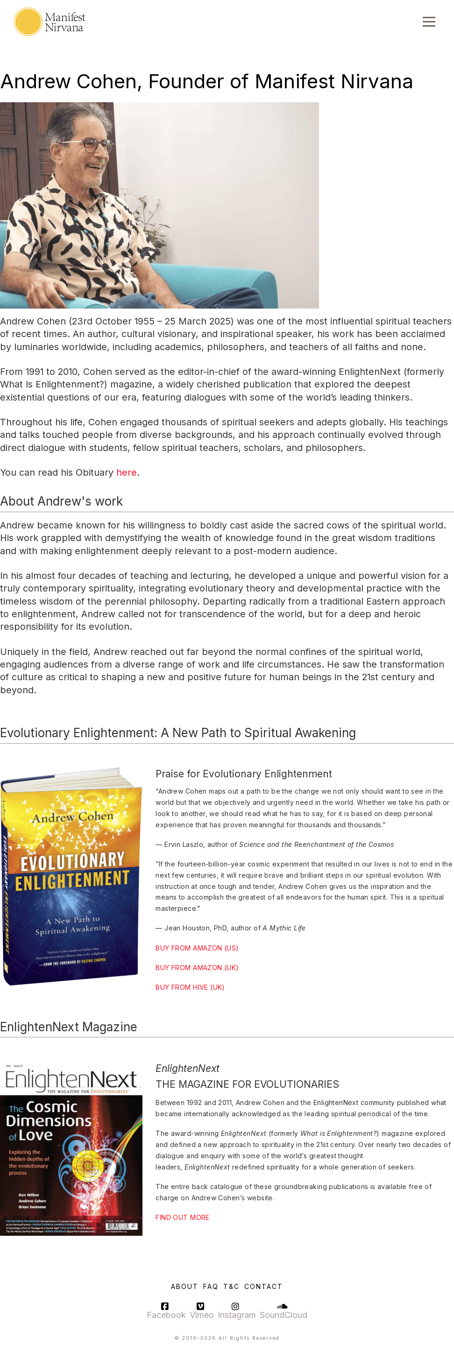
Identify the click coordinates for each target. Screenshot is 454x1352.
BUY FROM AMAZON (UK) (197, 968)
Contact (263, 1286)
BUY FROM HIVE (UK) (190, 987)
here (126, 472)
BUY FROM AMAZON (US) (197, 948)
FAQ (211, 1286)
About (185, 1286)
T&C (231, 1286)
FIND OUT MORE (182, 1217)
